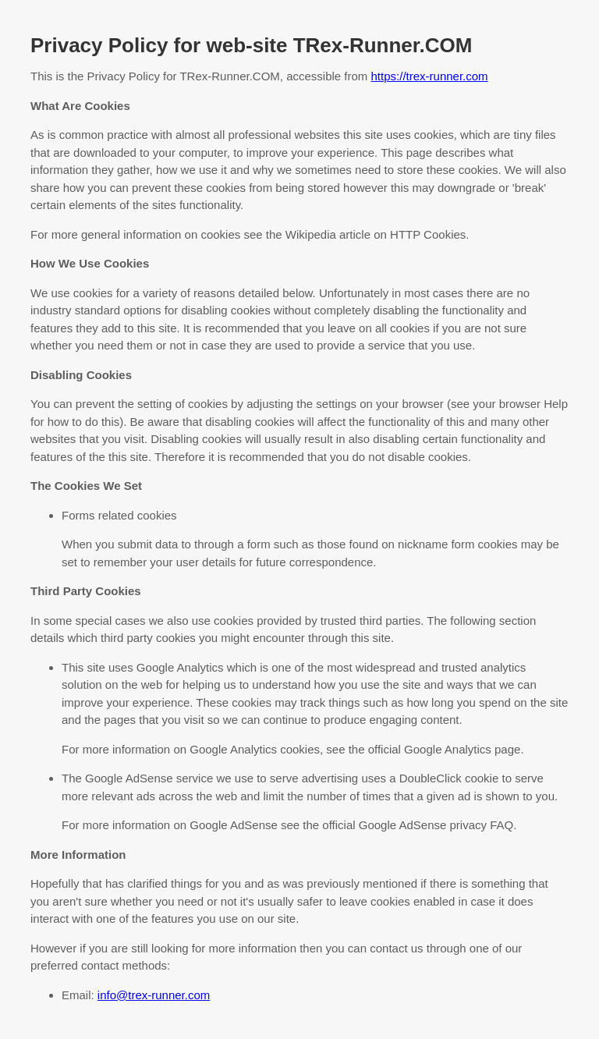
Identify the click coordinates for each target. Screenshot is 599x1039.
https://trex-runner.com (429, 76)
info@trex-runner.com (153, 995)
